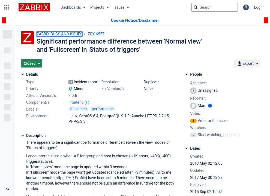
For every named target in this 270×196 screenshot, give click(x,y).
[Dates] (186, 148)
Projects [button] (97, 7)
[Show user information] (210, 105)
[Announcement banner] (135, 20)
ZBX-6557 (96, 34)
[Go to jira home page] (34, 7)
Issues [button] (119, 7)
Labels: (32, 109)
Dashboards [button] (71, 7)
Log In (259, 7)
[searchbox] (214, 7)
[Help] (246, 7)
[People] (186, 74)
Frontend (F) (78, 102)
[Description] (23, 135)
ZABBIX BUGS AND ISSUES (59, 34)
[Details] (23, 74)
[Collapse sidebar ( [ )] (7, 189)
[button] (6, 7)
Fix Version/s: (113, 89)
